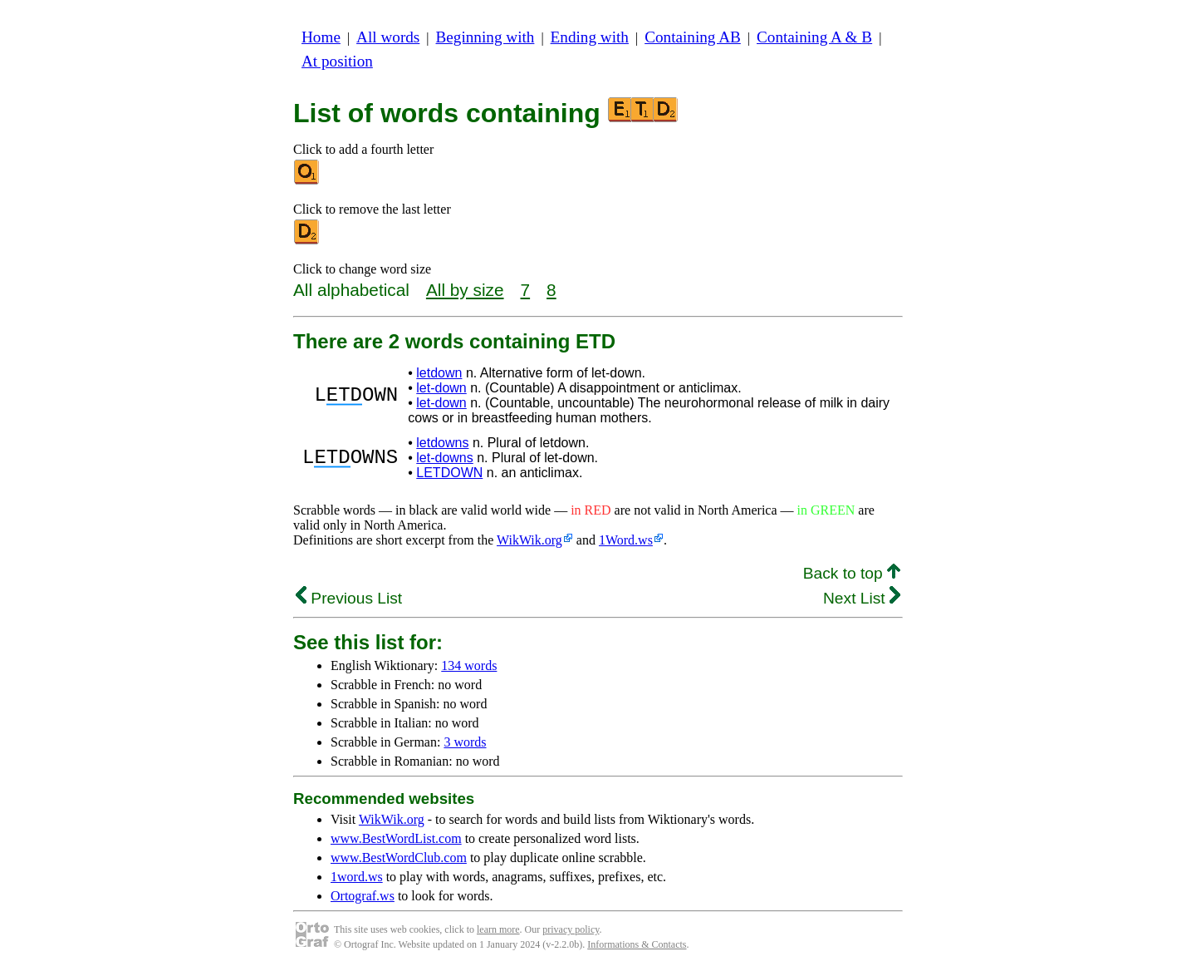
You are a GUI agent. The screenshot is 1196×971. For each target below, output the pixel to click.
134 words (469, 665)
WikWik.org (529, 540)
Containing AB (693, 37)
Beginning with (485, 37)
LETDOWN (449, 473)
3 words (465, 742)
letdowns (442, 443)
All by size (465, 289)
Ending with (590, 37)
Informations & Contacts (636, 944)
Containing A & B (814, 37)
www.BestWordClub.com (399, 857)
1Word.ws (626, 540)
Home (321, 37)
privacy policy (570, 929)
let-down (441, 388)
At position (337, 61)
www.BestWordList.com (396, 838)
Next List (861, 598)
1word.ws (357, 877)
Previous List (349, 598)
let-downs (444, 458)
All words (387, 37)
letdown (439, 373)
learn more (498, 929)
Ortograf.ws (363, 896)
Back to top (851, 573)
